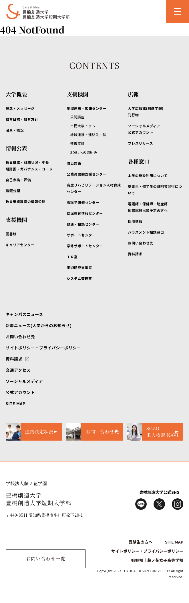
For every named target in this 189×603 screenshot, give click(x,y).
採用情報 (135, 221)
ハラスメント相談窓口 (146, 232)
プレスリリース (140, 143)
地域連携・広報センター (87, 108)
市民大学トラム (83, 125)
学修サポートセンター (85, 245)
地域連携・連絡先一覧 (88, 134)
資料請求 (135, 253)
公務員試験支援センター (87, 174)
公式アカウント (20, 392)
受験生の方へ (140, 542)
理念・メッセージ (20, 108)
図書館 (11, 233)
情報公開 (13, 190)
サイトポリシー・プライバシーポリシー (43, 348)
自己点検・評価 (18, 179)
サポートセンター (81, 234)
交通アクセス (18, 370)
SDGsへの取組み (84, 152)
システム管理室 (79, 278)
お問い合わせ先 (140, 242)
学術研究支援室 (79, 267)
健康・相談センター (83, 224)
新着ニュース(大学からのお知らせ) (38, 325)
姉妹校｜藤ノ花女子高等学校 (157, 560)
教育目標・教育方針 (22, 119)
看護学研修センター (83, 202)
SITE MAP (15, 403)
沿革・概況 (15, 130)
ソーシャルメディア (24, 381)
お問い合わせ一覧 (45, 558)
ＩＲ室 (72, 256)
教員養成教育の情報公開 (25, 201)
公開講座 (77, 116)
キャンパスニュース (24, 314)
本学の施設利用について (148, 175)
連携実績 (77, 143)
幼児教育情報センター (85, 213)
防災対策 (74, 163)
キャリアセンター (20, 244)
